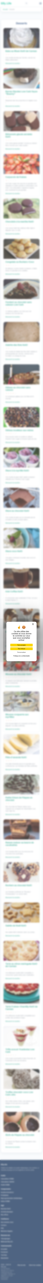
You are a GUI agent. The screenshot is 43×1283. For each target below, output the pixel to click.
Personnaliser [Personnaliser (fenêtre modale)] (21, 652)
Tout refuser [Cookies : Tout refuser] (21, 648)
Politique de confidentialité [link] (21, 656)
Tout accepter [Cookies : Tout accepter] (21, 645)
